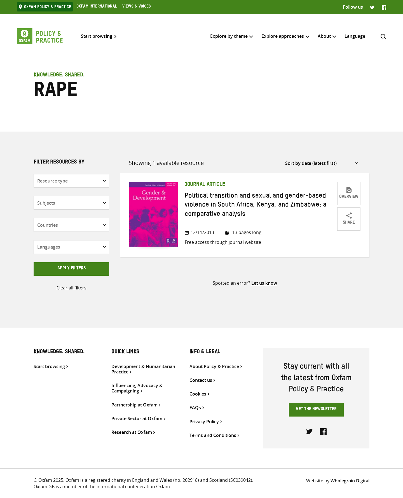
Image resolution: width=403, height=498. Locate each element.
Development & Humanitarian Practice (143, 369)
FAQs (195, 407)
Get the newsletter (316, 409)
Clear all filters (71, 288)
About (324, 36)
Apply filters (71, 269)
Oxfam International (96, 7)
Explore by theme (229, 36)
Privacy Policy (204, 421)
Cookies (197, 394)
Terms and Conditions (212, 435)
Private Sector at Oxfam (136, 418)
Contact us (200, 380)
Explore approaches (282, 36)
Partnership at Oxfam (134, 405)
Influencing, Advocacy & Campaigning (137, 388)
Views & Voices (136, 7)
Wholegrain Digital (350, 481)
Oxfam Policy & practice (47, 7)
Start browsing (96, 36)
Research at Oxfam (131, 432)
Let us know (264, 283)
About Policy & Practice (214, 366)
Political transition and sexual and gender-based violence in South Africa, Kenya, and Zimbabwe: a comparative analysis (255, 206)
